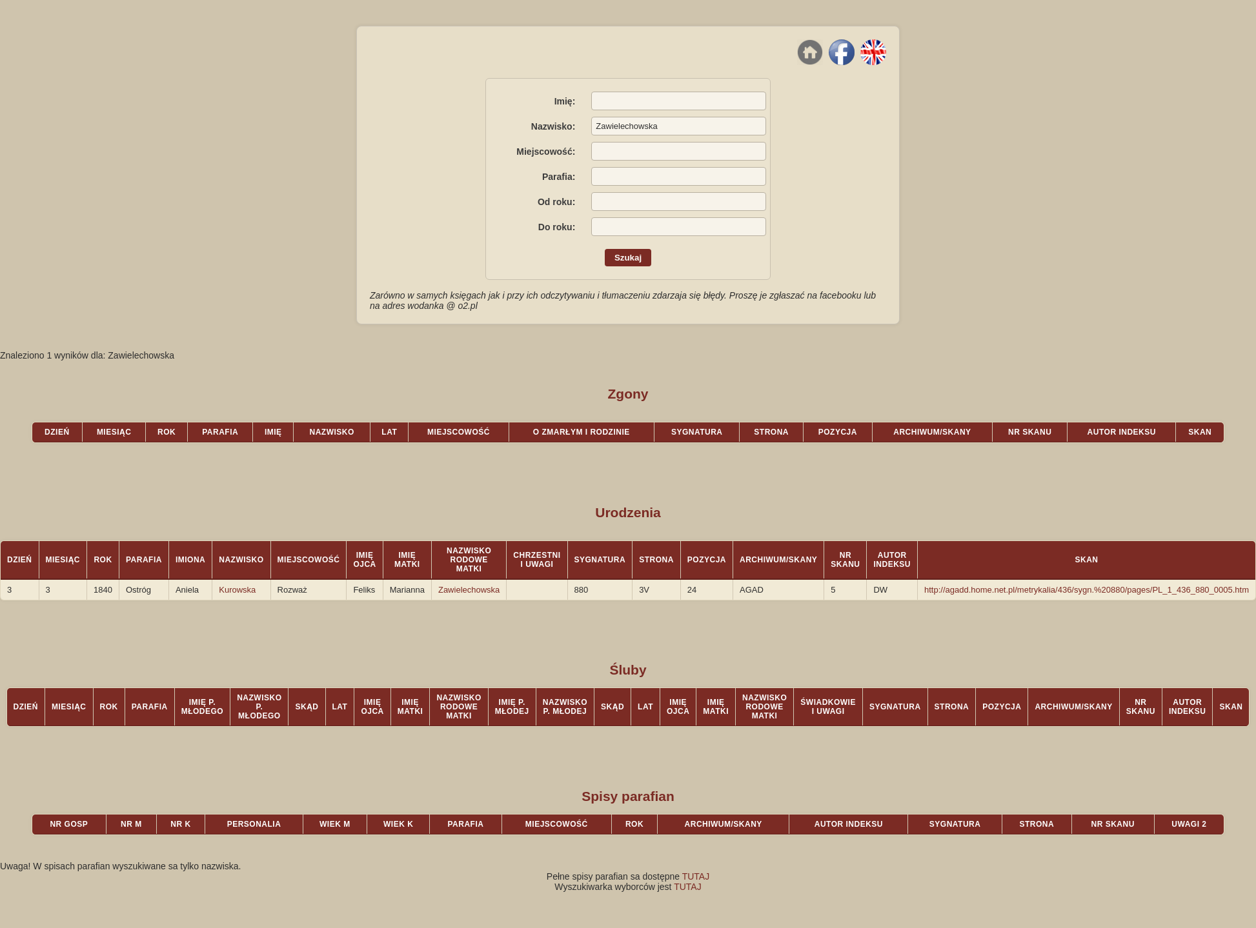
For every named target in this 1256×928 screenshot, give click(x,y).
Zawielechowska (469, 590)
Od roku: (556, 202)
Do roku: (557, 227)
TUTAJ (696, 876)
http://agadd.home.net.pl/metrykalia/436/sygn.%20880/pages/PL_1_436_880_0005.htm (1086, 590)
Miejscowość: (545, 151)
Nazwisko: (553, 126)
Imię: (565, 101)
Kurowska (237, 590)
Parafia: (558, 177)
